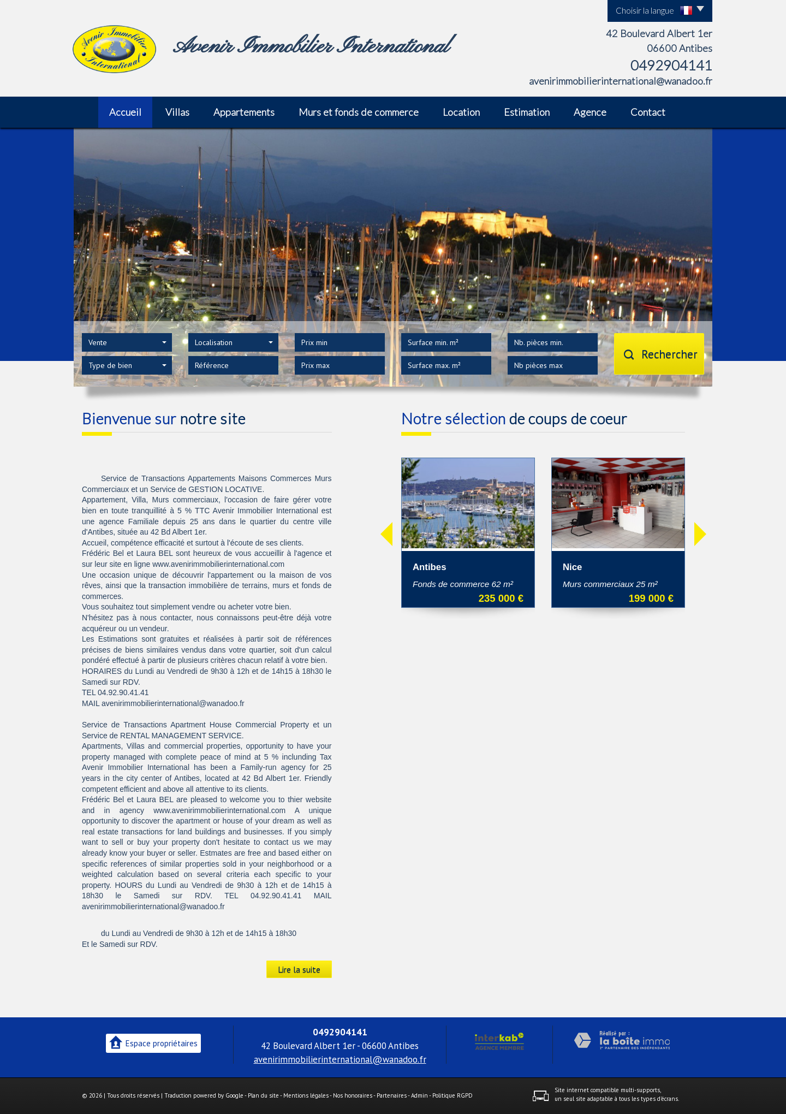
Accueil (125, 112)
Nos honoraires (352, 1095)
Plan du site (263, 1095)
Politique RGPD (452, 1095)
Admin (419, 1095)
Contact (647, 112)
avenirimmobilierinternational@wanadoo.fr (620, 81)
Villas (177, 112)
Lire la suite (299, 969)
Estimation (527, 112)
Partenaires (392, 1095)
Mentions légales (306, 1095)
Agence (590, 112)
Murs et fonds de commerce (359, 112)
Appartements (244, 112)
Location (461, 112)
